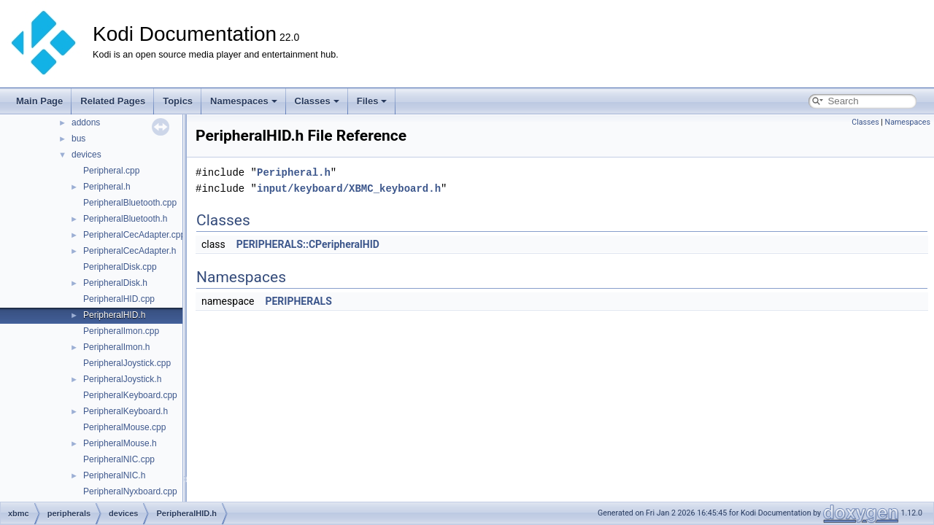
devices (86, 154)
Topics (178, 101)
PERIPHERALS (298, 301)
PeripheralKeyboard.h (125, 411)
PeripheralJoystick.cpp (127, 363)
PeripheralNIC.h (114, 475)
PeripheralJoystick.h (122, 379)
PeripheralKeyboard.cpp (130, 395)
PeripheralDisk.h (115, 283)
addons (86, 122)
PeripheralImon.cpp (121, 331)
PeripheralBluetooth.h (125, 219)
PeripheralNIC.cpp (119, 459)
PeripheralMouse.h (120, 443)
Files (372, 101)
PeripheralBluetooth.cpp (130, 203)
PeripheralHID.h (114, 315)
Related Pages (112, 101)
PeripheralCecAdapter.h (129, 251)
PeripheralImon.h (116, 347)
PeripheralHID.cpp (119, 299)
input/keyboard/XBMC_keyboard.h (349, 188)
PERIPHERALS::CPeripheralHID (307, 244)
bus (78, 138)
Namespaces (243, 101)
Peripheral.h (107, 187)
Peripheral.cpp (111, 171)
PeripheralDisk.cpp (120, 267)
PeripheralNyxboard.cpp (130, 491)
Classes (317, 101)
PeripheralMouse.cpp (124, 427)
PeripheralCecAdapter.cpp (134, 235)
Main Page (39, 101)
